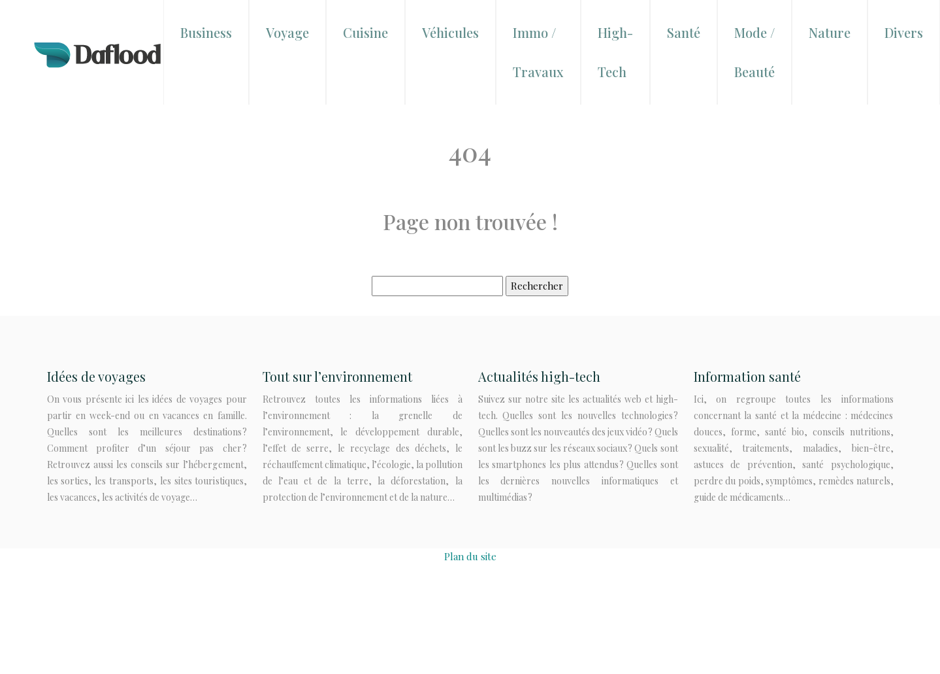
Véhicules (450, 32)
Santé (683, 32)
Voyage (287, 32)
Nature (830, 32)
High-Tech (615, 52)
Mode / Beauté (754, 52)
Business (206, 32)
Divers (903, 32)
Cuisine (365, 32)
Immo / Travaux (538, 52)
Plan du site (470, 556)
